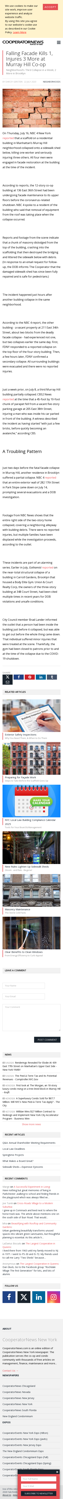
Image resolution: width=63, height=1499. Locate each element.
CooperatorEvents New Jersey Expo (22, 1445)
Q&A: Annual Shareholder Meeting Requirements (29, 1142)
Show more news (31, 1124)
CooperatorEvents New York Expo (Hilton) (25, 1433)
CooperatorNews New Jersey (18, 1398)
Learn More (19, 32)
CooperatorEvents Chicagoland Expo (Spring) (27, 1463)
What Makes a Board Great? (18, 1161)
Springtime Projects (13, 1154)
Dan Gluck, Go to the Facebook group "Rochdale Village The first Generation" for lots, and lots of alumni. (29, 1270)
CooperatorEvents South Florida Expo (23, 1469)
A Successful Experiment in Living (32, 1186)
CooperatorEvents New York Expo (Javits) (25, 1439)
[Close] (50, 7)
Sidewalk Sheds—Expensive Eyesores (23, 1166)
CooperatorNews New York (17, 1404)
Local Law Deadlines (14, 1148)
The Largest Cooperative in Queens (39, 1263)
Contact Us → (10, 1370)
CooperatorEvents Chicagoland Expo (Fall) (25, 1457)
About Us (7, 1495)
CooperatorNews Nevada (16, 1392)
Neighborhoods (51, 81)
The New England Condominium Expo (23, 1451)
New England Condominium (18, 1416)
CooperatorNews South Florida (19, 1410)
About (7, 1328)
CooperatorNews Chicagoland (19, 1386)
